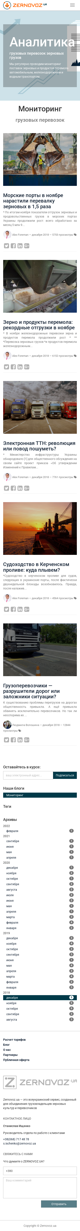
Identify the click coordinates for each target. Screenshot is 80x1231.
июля (40, 895)
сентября (40, 841)
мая (40, 852)
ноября (40, 873)
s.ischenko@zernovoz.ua (19, 1143)
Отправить (59, 1204)
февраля (40, 831)
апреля (40, 857)
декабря (40, 867)
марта (40, 917)
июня (40, 846)
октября (40, 878)
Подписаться (65, 775)
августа (40, 889)
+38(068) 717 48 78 (16, 1139)
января (40, 928)
